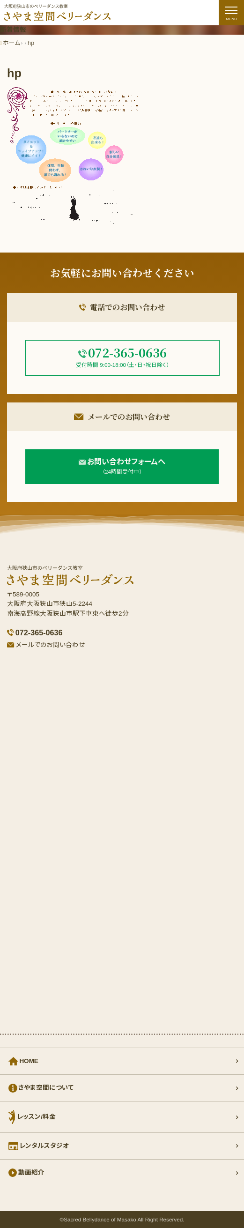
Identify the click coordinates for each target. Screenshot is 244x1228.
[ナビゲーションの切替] (231, 12)
